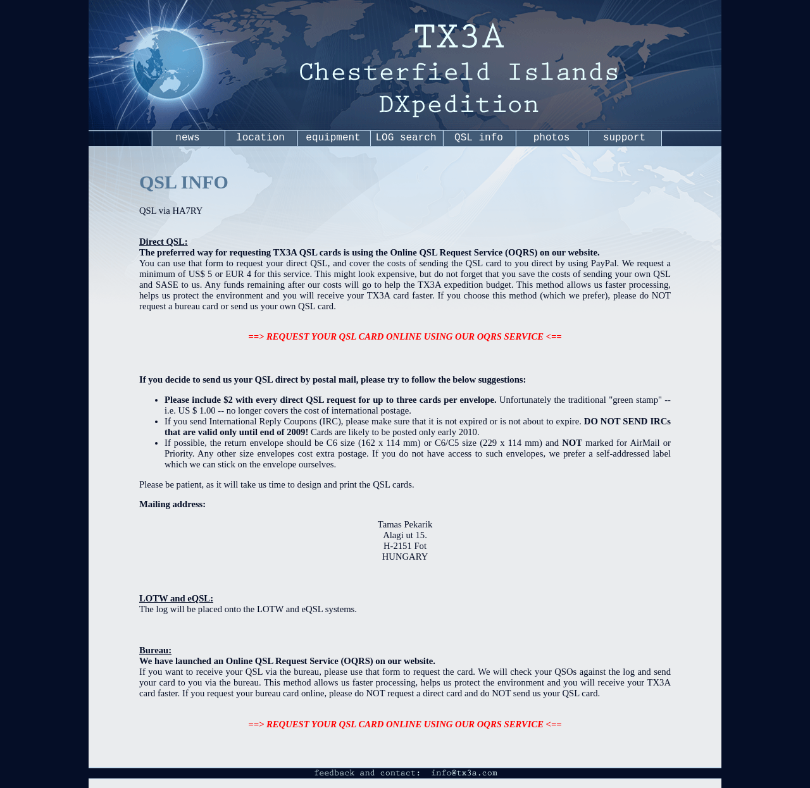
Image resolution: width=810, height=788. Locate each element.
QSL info (478, 138)
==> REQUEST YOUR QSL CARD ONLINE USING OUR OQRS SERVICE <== (404, 336)
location (260, 138)
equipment (333, 138)
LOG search (405, 138)
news (187, 138)
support (624, 138)
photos (551, 138)
